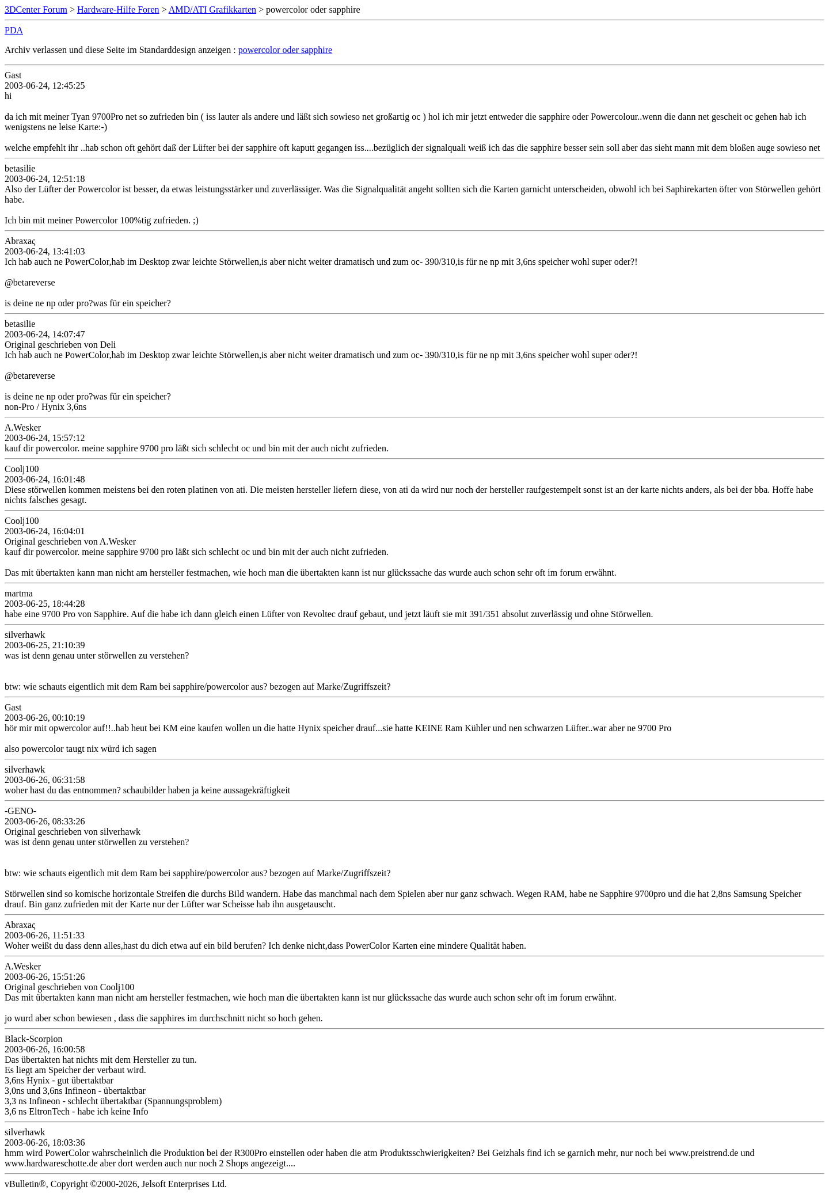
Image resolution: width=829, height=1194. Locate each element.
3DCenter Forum (36, 9)
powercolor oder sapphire (285, 50)
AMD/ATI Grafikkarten (212, 9)
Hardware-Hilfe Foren (118, 9)
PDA (14, 30)
